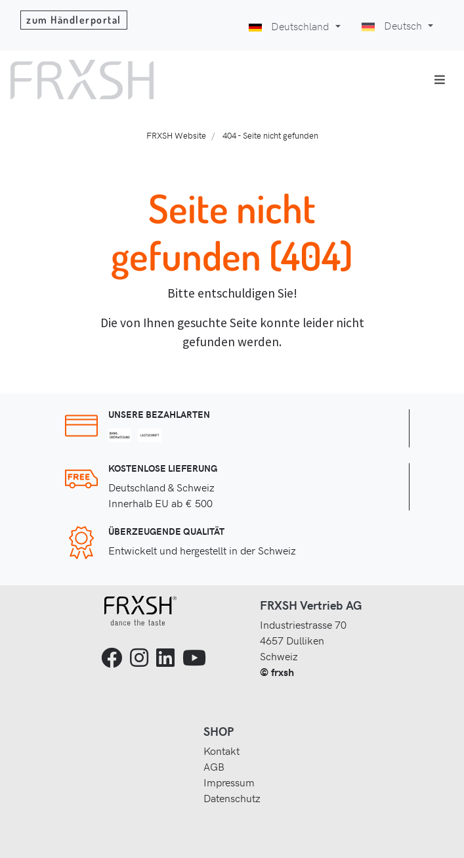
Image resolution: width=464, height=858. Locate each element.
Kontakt (221, 750)
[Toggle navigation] (439, 79)
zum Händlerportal (73, 19)
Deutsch (393, 25)
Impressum (229, 782)
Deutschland (290, 25)
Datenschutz (232, 797)
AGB (213, 766)
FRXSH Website (176, 135)
